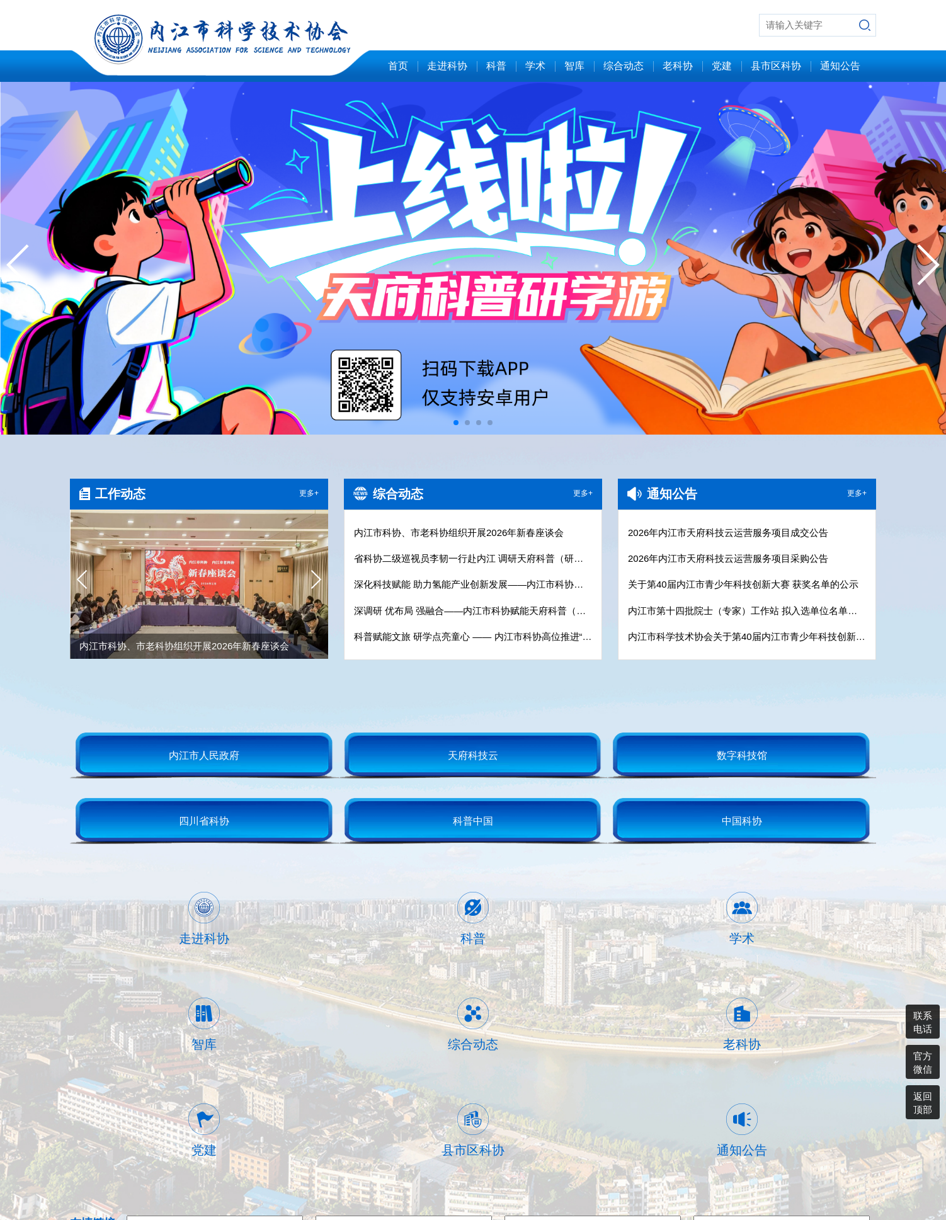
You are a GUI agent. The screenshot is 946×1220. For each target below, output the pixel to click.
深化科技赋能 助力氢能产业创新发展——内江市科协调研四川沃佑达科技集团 (473, 584)
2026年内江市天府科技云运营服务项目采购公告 (728, 558)
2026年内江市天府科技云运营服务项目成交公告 (728, 532)
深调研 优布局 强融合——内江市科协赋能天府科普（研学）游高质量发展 (473, 610)
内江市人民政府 (204, 755)
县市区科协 (776, 65)
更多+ (309, 493)
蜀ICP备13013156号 (833, 1165)
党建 (722, 65)
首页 (398, 65)
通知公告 (840, 65)
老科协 (678, 65)
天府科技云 (473, 755)
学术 (535, 65)
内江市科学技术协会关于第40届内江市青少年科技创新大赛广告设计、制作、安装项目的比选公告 (747, 636)
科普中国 (473, 821)
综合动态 (623, 65)
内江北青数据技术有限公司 (768, 1185)
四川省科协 (204, 821)
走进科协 (447, 65)
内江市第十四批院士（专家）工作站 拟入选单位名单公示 (747, 610)
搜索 (864, 25)
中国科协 (742, 821)
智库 (574, 65)
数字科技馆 (742, 755)
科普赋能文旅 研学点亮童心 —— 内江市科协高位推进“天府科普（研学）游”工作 (473, 636)
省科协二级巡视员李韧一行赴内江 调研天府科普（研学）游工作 (473, 558)
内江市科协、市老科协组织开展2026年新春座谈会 (459, 532)
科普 (496, 65)
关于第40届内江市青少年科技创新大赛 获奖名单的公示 (743, 584)
